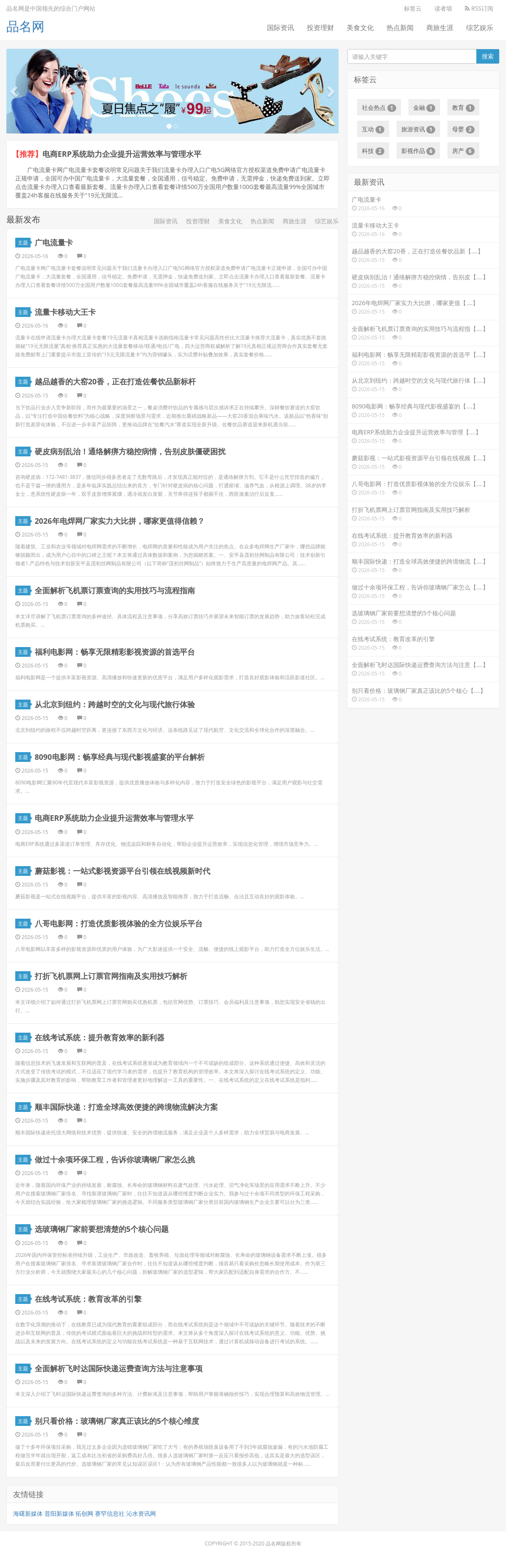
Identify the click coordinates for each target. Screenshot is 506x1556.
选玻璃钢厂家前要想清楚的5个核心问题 (102, 1229)
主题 (24, 242)
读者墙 (443, 8)
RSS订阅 (479, 8)
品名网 (25, 26)
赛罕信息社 (110, 1513)
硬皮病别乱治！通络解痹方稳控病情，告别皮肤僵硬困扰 (130, 451)
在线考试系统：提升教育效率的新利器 (99, 1037)
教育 (463, 107)
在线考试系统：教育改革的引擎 (88, 1298)
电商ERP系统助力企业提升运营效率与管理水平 (121, 154)
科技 (373, 151)
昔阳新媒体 (59, 1513)
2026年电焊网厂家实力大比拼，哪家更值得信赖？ (120, 520)
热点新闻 (400, 27)
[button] (14, 91)
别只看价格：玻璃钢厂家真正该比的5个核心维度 (117, 1420)
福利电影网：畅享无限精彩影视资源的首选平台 (115, 651)
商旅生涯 (439, 27)
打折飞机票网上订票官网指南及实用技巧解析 (111, 975)
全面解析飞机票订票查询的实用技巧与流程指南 (115, 590)
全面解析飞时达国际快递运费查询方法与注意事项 (119, 1368)
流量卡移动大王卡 (65, 311)
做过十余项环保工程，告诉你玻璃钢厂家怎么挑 (115, 1159)
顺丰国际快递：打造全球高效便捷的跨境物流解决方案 (126, 1106)
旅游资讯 (418, 129)
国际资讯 (280, 27)
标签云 (413, 8)
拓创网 (84, 1513)
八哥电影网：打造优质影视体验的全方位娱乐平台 (119, 923)
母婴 (463, 129)
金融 (424, 107)
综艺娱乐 (479, 27)
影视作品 (418, 151)
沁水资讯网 (141, 1513)
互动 (373, 129)
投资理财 (320, 27)
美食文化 (360, 27)
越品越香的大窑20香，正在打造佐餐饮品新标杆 (115, 381)
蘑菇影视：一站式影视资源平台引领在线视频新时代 (122, 870)
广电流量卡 (54, 242)
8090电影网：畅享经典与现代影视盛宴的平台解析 (120, 756)
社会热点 (379, 107)
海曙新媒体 (28, 1513)
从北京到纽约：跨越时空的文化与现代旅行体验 (115, 704)
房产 (463, 151)
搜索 (488, 56)
